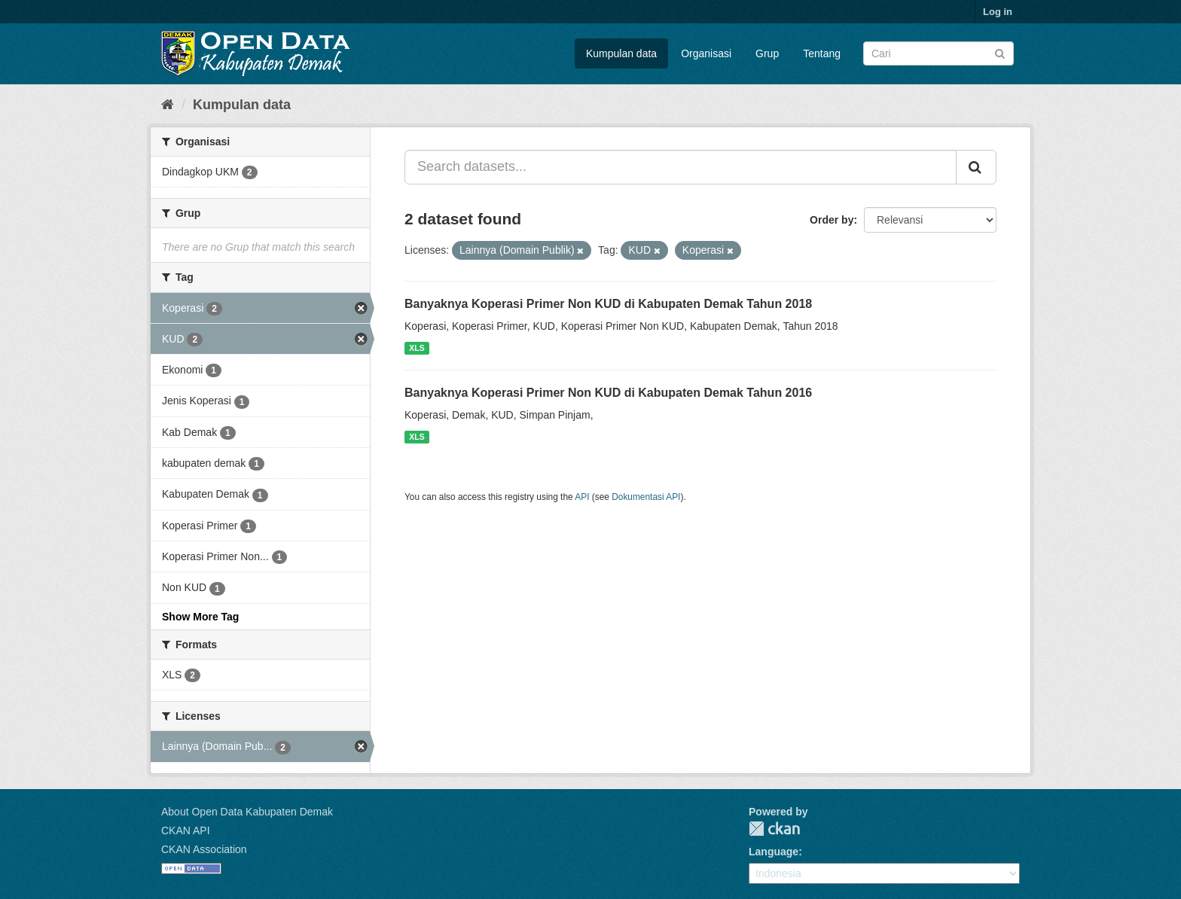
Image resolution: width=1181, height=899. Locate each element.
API (582, 497)
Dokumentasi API (646, 497)
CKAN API (185, 830)
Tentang (822, 53)
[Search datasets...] (680, 167)
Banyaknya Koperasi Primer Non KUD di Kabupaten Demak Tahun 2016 (608, 392)
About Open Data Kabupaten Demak (247, 812)
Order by (831, 220)
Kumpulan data (621, 53)
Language (773, 852)
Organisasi (706, 53)
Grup (767, 53)
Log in (997, 11)
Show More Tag (200, 617)
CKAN (774, 829)
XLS (416, 347)
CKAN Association (204, 849)
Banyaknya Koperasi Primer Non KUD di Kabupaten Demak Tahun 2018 (608, 303)
